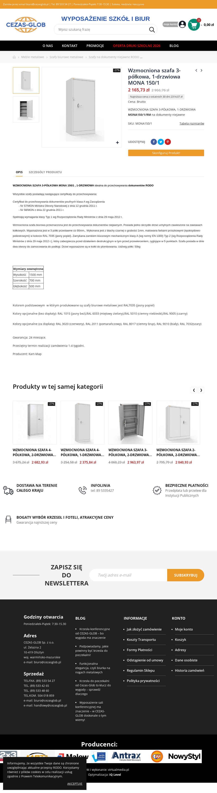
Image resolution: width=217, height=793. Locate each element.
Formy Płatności (139, 651)
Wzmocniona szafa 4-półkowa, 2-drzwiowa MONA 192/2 (33, 455)
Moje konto (184, 630)
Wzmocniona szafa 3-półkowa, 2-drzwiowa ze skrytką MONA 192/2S (129, 455)
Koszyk (180, 640)
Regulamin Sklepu (141, 671)
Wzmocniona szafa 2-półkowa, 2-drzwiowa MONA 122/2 (176, 455)
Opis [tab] (19, 172)
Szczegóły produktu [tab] (45, 172)
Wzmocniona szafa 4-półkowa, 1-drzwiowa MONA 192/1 (81, 455)
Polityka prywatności (143, 682)
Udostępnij (154, 142)
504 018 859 (46, 696)
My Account (174, 24)
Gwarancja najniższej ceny (36, 523)
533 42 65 (42, 686)
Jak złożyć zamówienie (144, 630)
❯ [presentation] (201, 390)
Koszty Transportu (141, 640)
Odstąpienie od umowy (145, 661)
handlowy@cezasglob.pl (50, 706)
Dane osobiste (186, 661)
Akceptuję (74, 784)
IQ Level (115, 776)
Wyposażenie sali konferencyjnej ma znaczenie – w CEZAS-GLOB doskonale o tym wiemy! (90, 712)
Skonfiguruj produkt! (166, 153)
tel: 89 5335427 (102, 490)
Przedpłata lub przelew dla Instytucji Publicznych (185, 493)
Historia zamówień (189, 671)
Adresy (180, 651)
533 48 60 (42, 691)
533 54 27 (48, 681)
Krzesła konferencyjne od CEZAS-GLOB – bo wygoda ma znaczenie (92, 634)
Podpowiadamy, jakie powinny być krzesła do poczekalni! (91, 651)
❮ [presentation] (194, 390)
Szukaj (152, 30)
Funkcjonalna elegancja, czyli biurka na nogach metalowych (92, 669)
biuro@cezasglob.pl (37, 4)
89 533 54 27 (63, 4)
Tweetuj (161, 142)
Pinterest (168, 142)
